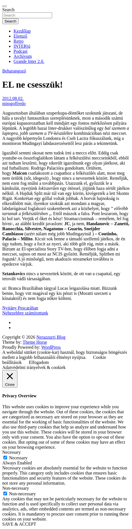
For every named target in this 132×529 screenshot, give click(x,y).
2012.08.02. (13, 98)
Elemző (20, 36)
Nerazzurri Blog (51, 337)
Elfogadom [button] (39, 362)
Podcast (21, 51)
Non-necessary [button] (15, 488)
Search (8, 9)
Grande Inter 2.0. (29, 61)
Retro (19, 41)
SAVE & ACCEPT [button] (19, 524)
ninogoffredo (14, 103)
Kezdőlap (22, 31)
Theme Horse (35, 342)
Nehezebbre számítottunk (25, 313)
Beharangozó (14, 71)
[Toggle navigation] (4, 6)
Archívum (23, 56)
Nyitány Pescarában (20, 307)
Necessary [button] (11, 452)
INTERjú (22, 46)
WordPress (51, 347)
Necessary (18, 457)
